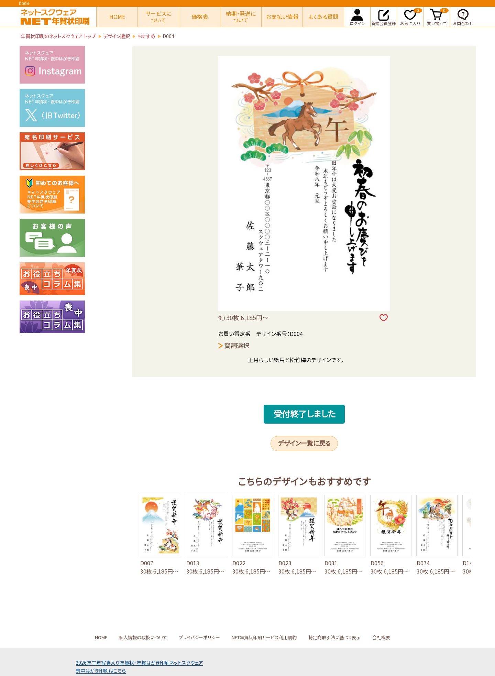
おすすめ (146, 36)
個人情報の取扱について (143, 637)
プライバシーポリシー (199, 637)
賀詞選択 (236, 345)
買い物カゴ (438, 16)
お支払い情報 (282, 16)
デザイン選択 (116, 36)
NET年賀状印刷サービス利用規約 (264, 637)
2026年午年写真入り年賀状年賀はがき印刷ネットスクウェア (139, 662)
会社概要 (381, 637)
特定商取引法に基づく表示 (334, 637)
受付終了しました (305, 413)
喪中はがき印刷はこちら (101, 670)
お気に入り (411, 16)
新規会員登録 (383, 16)
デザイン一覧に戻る (304, 442)
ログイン (357, 16)
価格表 (199, 16)
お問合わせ (463, 16)
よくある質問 (323, 16)
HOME (117, 16)
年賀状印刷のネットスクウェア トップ (58, 36)
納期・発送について (241, 16)
